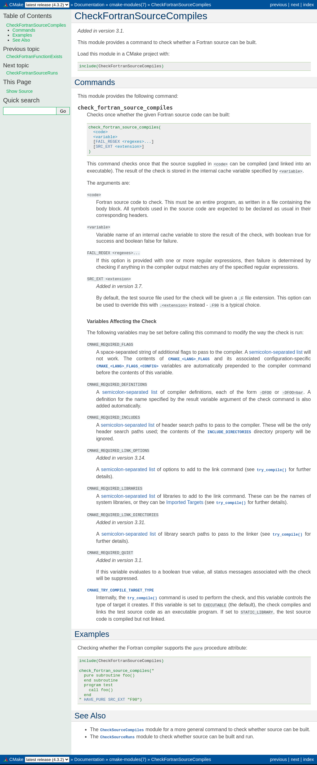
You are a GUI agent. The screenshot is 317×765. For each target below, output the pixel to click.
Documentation (89, 4)
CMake (16, 4)
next (295, 4)
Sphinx (211, 760)
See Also (21, 40)
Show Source (19, 91)
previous (278, 4)
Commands (23, 30)
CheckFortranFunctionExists (34, 56)
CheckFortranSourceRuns (32, 72)
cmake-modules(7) (127, 4)
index (308, 4)
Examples (22, 35)
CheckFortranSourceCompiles (181, 4)
